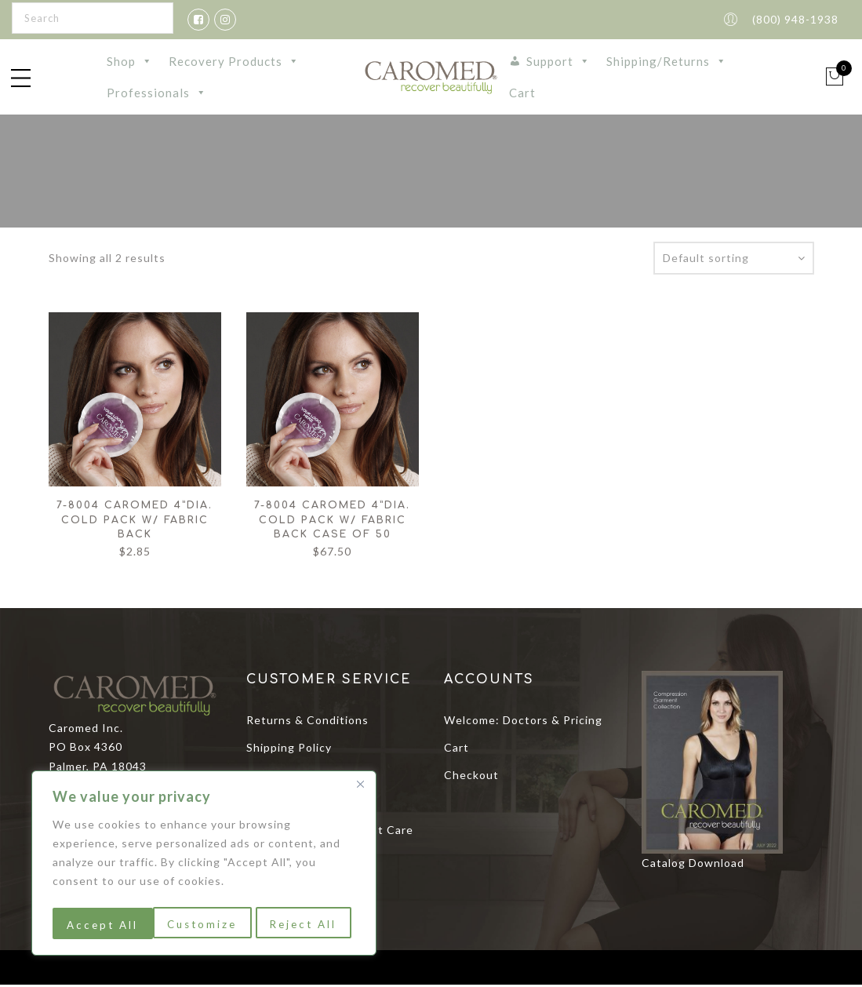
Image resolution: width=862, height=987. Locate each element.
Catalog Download (693, 865)
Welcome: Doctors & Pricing (523, 722)
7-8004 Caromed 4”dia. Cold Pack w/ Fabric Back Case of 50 (332, 522)
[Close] (360, 788)
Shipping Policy (289, 749)
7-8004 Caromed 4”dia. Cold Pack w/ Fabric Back (134, 522)
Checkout (471, 777)
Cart (522, 94)
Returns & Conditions (307, 722)
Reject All (203, 924)
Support (558, 62)
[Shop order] (733, 260)
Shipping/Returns (666, 62)
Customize (101, 924)
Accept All (306, 924)
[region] (203, 865)
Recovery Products (234, 62)
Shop (130, 62)
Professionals (157, 94)
